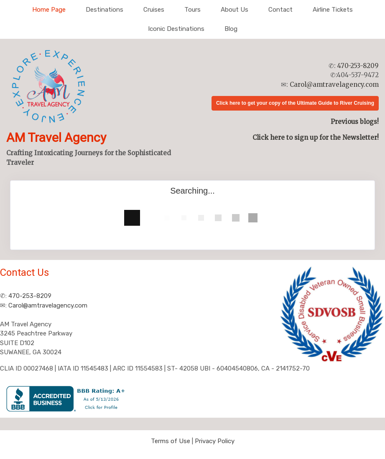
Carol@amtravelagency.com (334, 84)
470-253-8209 (358, 66)
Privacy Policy (215, 441)
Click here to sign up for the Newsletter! (315, 137)
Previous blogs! (355, 122)
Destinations (104, 9)
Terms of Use (170, 441)
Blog (230, 29)
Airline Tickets (333, 9)
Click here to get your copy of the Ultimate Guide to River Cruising (295, 103)
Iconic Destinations (176, 29)
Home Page (49, 9)
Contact (280, 9)
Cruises (153, 9)
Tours (192, 9)
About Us (234, 9)
